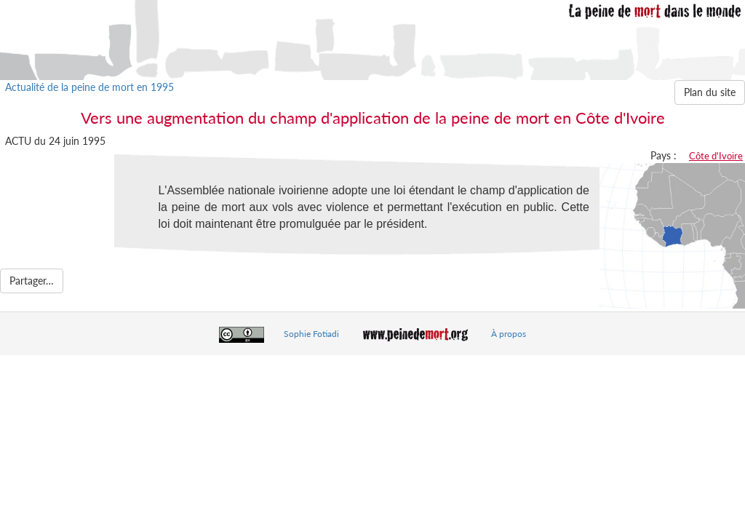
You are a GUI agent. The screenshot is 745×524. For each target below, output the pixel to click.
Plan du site (710, 92)
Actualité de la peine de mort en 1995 (89, 87)
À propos (508, 333)
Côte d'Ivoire (716, 156)
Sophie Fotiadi (311, 333)
